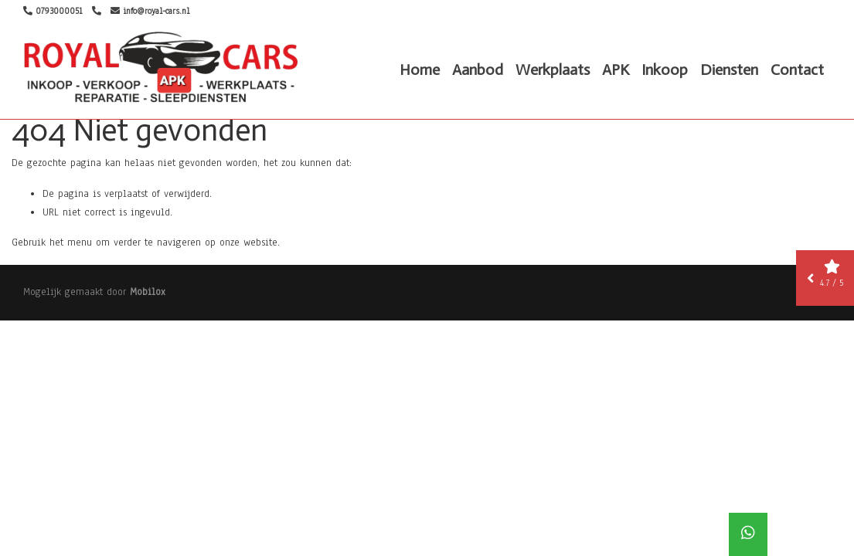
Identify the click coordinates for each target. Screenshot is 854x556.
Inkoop (664, 69)
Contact (797, 69)
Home (420, 69)
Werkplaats (552, 69)
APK (615, 69)
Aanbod (477, 69)
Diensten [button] (729, 69)
